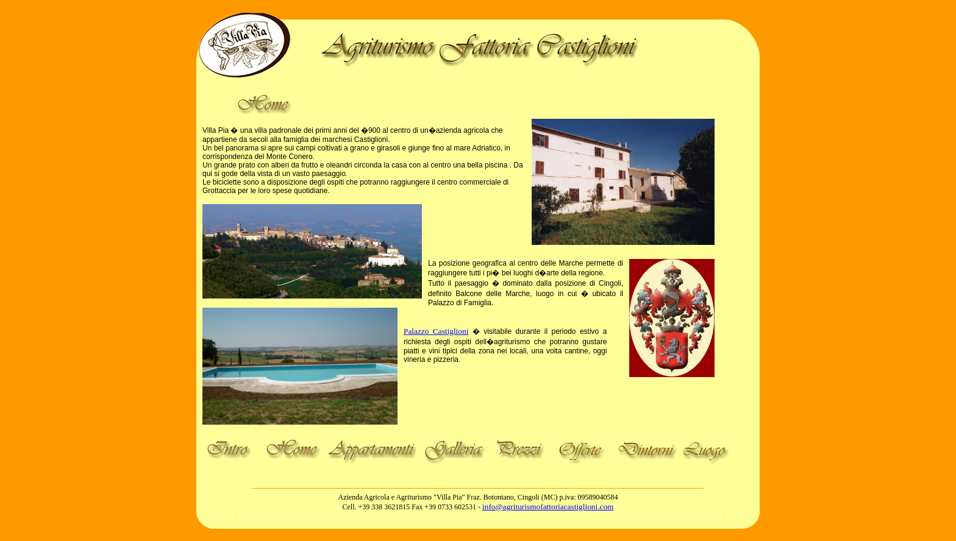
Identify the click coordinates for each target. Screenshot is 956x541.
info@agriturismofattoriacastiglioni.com (547, 506)
